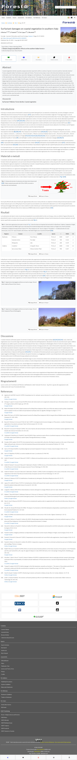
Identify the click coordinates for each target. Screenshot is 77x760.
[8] (15, 131)
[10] (42, 131)
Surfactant (5, 102)
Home (3, 17)
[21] (44, 135)
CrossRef (6, 426)
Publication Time (5, 666)
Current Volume (5, 629)
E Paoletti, (14, 32)
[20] (21, 120)
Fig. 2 (26, 269)
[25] (29, 352)
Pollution (12, 102)
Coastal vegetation (30, 102)
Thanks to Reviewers (6, 697)
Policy (2, 663)
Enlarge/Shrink (33, 196)
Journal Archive (5, 632)
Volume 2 (30, 36)
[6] (36, 135)
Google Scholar (13, 399)
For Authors (29, 17)
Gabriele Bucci (37, 751)
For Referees (36, 17)
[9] (17, 137)
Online (6, 399)
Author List (4, 650)
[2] (58, 137)
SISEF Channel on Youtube (7, 731)
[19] (20, 131)
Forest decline (19, 102)
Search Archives (5, 645)
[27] (63, 142)
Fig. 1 (61, 176)
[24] (2, 142)
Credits (3, 674)
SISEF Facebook (5, 728)
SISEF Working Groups (6, 723)
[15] (26, 135)
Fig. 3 (45, 271)
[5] (38, 142)
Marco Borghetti (40, 749)
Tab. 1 (35, 220)
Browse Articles (5, 635)
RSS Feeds (3, 707)
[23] (39, 135)
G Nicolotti (31, 32)
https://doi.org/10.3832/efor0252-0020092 (14, 38)
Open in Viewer (44, 196)
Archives (9, 23)
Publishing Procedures (6, 681)
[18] (60, 137)
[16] (52, 207)
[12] (29, 135)
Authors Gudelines (6, 684)
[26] (17, 144)
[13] (32, 135)
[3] (46, 131)
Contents (8, 17)
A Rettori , (5, 32)
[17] (29, 114)
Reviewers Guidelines (6, 694)
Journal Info (21, 17)
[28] (17, 131)
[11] (34, 135)
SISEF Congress (5, 725)
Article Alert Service (6, 704)
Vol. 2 (16, 23)
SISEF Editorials (5, 720)
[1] (69, 122)
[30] (23, 120)
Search (14, 17)
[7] (62, 137)
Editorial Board (4, 660)
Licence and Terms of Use (7, 668)
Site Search (4, 647)
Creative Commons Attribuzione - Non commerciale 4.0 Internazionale (55, 742)
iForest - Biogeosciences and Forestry (10, 714)
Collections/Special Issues (7, 637)
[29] (18, 120)
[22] (41, 135)
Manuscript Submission (7, 687)
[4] (44, 131)
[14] (36, 142)
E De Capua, (22, 32)
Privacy (3, 671)
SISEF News (4, 717)
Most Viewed (4, 653)
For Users (44, 17)
